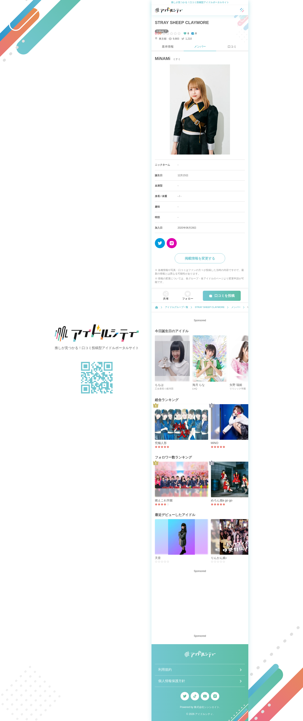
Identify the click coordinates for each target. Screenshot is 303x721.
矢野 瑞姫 (236, 384)
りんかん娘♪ (219, 558)
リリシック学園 (238, 388)
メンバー (200, 46)
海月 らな (198, 384)
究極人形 (161, 443)
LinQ (194, 388)
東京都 (160, 38)
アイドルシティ (204, 714)
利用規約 (165, 669)
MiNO (214, 443)
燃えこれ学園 (164, 500)
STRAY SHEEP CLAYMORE (182, 22)
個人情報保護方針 (171, 681)
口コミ (232, 46)
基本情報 (168, 46)
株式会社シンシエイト (206, 707)
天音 (158, 558)
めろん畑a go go (222, 500)
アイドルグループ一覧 (176, 307)
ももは (159, 384)
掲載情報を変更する (200, 258)
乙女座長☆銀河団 (164, 388)
